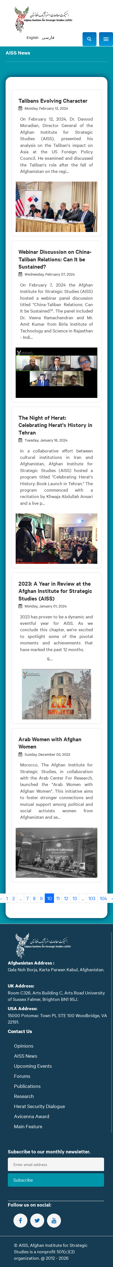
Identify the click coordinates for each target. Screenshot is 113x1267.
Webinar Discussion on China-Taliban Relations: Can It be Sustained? (54, 259)
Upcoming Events (33, 1065)
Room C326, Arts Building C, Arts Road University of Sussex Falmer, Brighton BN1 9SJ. (56, 995)
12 (66, 898)
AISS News (25, 1055)
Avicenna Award (31, 1116)
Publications (27, 1086)
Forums (22, 1076)
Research (24, 1096)
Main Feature (28, 1126)
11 (58, 898)
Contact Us (20, 1031)
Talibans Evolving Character (53, 100)
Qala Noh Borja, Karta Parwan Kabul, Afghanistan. (56, 969)
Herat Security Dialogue (39, 1106)
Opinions (23, 1045)
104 (103, 898)
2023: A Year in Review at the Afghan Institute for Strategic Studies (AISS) (55, 591)
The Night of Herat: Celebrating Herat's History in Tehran (55, 425)
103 (91, 898)
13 (75, 898)
